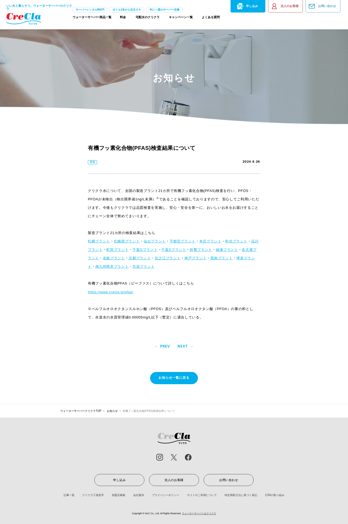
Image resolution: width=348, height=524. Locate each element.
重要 (92, 161)
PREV (165, 346)
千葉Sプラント (173, 250)
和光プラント (236, 241)
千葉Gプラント (145, 250)
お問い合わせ (322, 6)
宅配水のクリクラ (148, 18)
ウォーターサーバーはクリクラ (199, 513)
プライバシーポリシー (165, 495)
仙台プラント (155, 241)
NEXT (183, 346)
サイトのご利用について (202, 495)
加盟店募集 (118, 495)
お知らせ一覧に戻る (174, 377)
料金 (123, 18)
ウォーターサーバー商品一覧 (92, 18)
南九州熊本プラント (112, 266)
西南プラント (221, 258)
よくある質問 (211, 18)
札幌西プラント (127, 241)
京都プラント (140, 258)
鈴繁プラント (201, 250)
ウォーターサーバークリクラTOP (80, 410)
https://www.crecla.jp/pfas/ (110, 292)
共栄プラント (143, 266)
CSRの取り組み (274, 495)
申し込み (247, 6)
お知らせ (112, 410)
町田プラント (117, 250)
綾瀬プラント (227, 250)
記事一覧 (69, 495)
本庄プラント (210, 241)
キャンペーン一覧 (181, 18)
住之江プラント (168, 258)
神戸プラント (195, 258)
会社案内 (138, 495)
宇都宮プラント (183, 241)
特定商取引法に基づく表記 (241, 495)
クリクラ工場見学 (93, 495)
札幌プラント (99, 241)
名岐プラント (114, 258)
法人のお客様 (284, 6)
